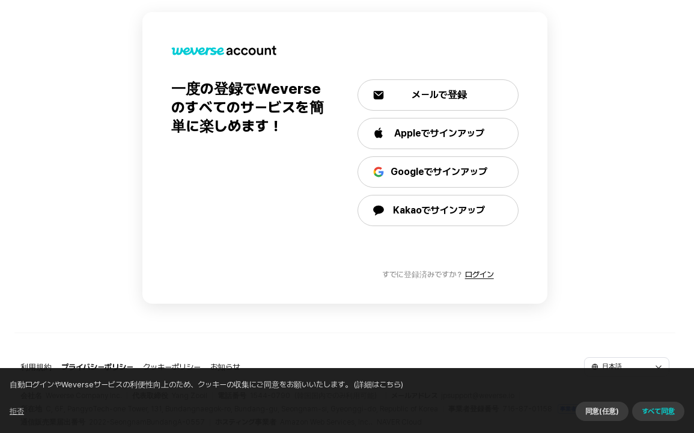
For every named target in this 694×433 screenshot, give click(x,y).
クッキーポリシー (172, 367)
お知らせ (225, 367)
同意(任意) (581, 418)
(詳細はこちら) (398, 417)
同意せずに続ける (509, 418)
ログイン (482, 274)
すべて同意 (637, 418)
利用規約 (36, 367)
